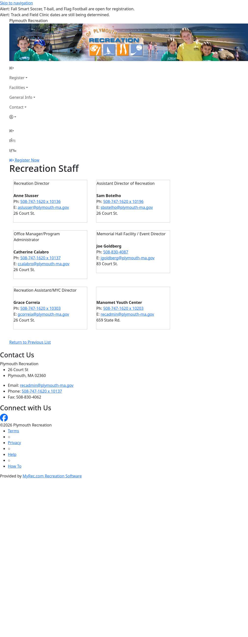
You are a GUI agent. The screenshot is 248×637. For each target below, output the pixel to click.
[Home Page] (22, 68)
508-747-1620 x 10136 (40, 201)
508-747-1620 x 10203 (123, 308)
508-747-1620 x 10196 (123, 201)
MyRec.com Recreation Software (52, 476)
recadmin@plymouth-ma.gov (127, 314)
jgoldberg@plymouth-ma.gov (128, 258)
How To (14, 466)
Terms (13, 431)
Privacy (14, 442)
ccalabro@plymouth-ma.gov (43, 263)
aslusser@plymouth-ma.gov (43, 207)
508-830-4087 (115, 252)
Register (17, 77)
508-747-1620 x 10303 (40, 308)
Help (12, 454)
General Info (20, 97)
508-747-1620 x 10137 (40, 258)
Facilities (17, 87)
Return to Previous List (30, 342)
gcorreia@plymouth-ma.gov (43, 314)
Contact (16, 107)
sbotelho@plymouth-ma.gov (127, 207)
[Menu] (12, 150)
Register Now (27, 160)
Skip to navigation (16, 3)
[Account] (22, 117)
